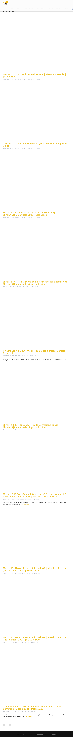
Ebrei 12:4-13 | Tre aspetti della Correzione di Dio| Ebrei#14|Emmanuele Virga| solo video (31, 426)
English (66, 8)
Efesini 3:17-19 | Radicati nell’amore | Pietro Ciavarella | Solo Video (34, 75)
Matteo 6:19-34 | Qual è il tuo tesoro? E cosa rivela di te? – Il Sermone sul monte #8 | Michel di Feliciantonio (35, 495)
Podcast (58, 8)
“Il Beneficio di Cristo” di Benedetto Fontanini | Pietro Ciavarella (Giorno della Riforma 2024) (33, 707)
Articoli (18, 642)
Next (15, 725)
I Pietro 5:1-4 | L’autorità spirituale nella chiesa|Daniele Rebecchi (34, 352)
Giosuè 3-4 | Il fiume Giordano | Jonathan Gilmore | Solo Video (35, 144)
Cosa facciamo (40, 8)
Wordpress (40, 734)
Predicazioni (19, 79)
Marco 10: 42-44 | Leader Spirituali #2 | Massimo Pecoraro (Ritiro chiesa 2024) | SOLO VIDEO (35, 569)
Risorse (50, 8)
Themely (54, 734)
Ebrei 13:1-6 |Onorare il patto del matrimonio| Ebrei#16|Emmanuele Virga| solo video (29, 213)
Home (11, 8)
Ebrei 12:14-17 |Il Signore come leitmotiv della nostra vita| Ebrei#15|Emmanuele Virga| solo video (36, 283)
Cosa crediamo (29, 8)
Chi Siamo (19, 8)
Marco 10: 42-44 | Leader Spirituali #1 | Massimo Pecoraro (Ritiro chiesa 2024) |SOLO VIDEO (35, 638)
